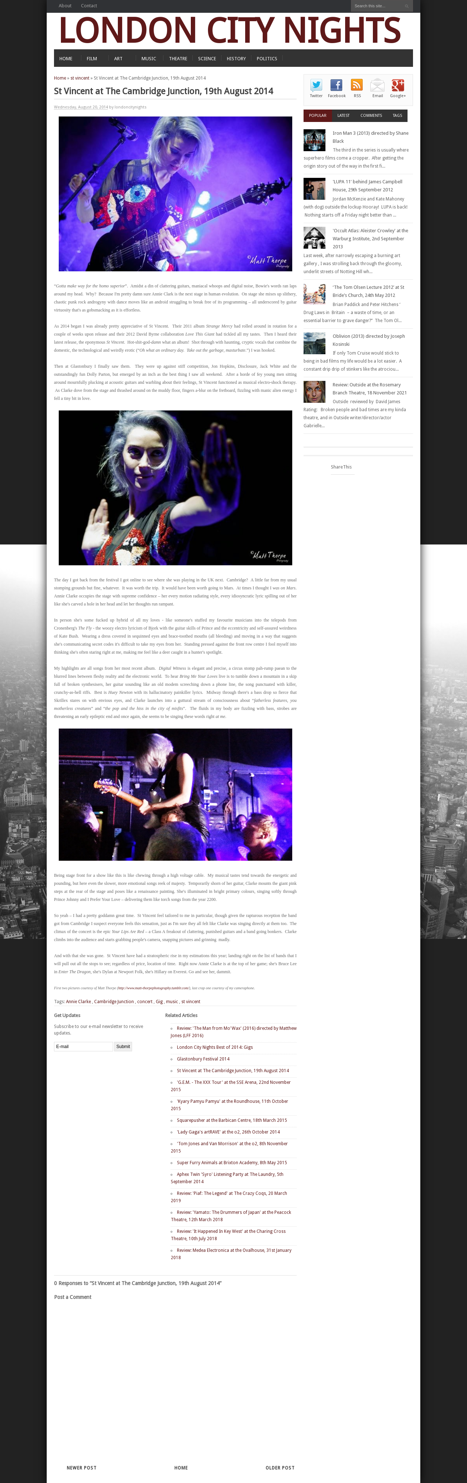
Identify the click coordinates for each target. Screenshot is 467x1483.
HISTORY (236, 58)
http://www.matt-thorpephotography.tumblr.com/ (153, 988)
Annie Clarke (78, 1001)
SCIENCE (207, 58)
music (172, 1001)
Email (378, 95)
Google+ (398, 95)
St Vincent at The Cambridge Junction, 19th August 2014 (233, 1070)
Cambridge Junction (114, 1001)
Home (60, 78)
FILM (92, 58)
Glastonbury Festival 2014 (203, 1059)
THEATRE (178, 58)
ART (118, 58)
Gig (159, 1001)
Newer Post (82, 1468)
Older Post (280, 1468)
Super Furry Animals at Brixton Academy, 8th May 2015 (232, 1162)
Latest (343, 115)
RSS (357, 95)
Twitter (316, 95)
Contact (89, 5)
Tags (397, 115)
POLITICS (267, 58)
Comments (371, 115)
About (65, 5)
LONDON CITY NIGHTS (229, 31)
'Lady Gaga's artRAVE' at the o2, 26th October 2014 (228, 1132)
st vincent (79, 78)
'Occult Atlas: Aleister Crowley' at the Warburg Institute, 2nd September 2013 (370, 238)
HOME (65, 58)
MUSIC (149, 58)
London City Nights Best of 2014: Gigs (215, 1047)
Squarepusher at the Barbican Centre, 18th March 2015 (232, 1120)
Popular (318, 115)
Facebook (337, 95)
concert (145, 1001)
